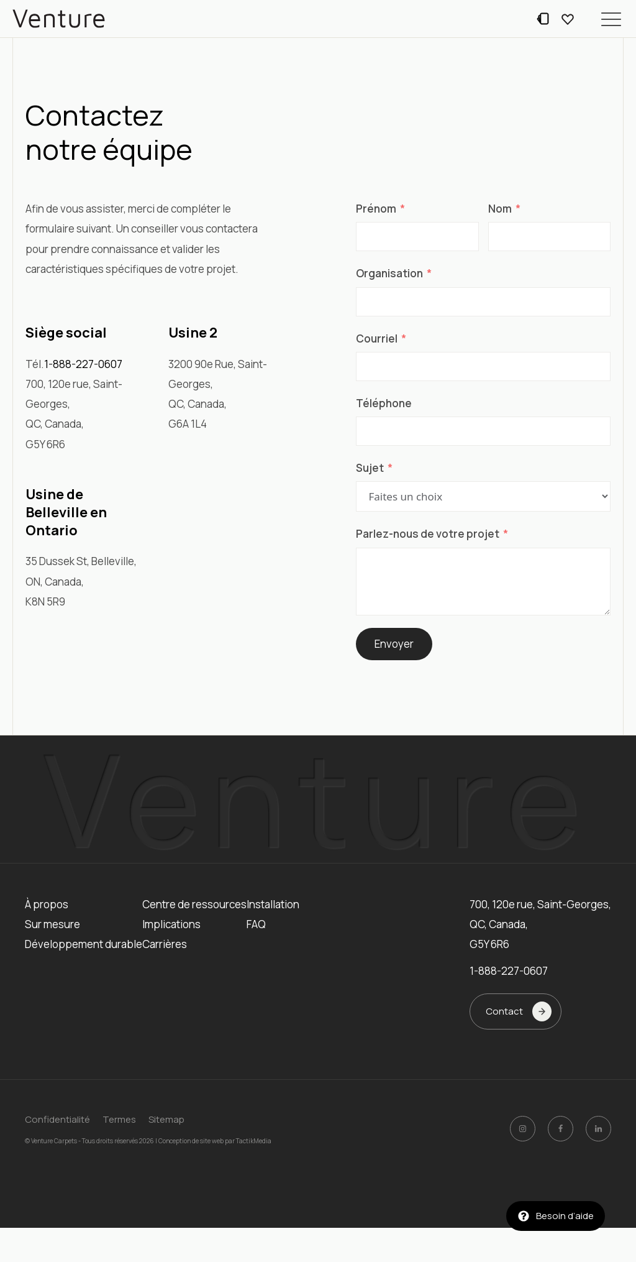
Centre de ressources (194, 904)
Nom (500, 208)
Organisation (389, 273)
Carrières (164, 944)
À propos (46, 904)
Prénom (376, 208)
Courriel (377, 338)
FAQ (256, 924)
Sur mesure (52, 924)
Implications (171, 924)
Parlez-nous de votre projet (427, 534)
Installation (273, 904)
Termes (119, 1119)
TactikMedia (253, 1140)
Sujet (370, 468)
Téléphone (384, 403)
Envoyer (394, 644)
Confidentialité (57, 1119)
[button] (611, 18)
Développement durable (83, 944)
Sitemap (166, 1119)
